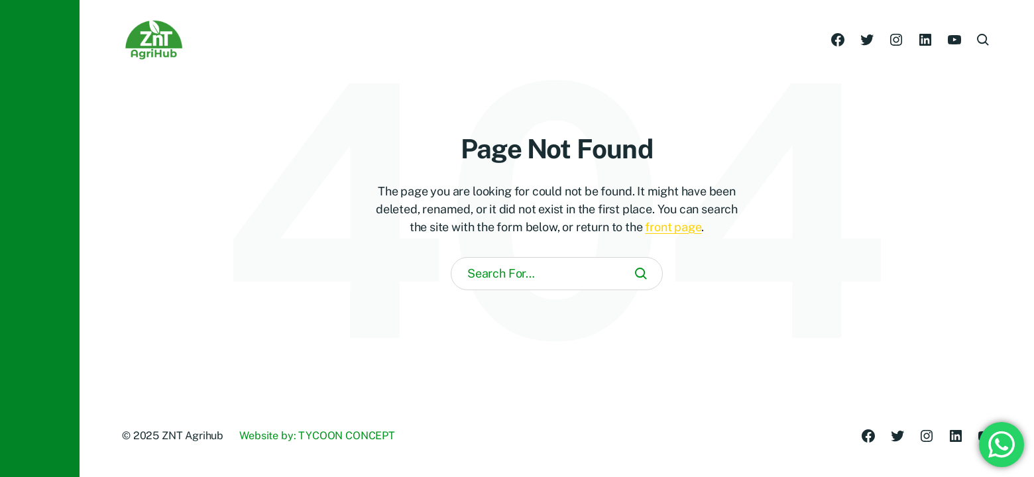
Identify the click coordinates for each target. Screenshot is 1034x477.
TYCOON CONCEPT (346, 435)
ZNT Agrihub (192, 435)
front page (673, 227)
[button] (40, 238)
